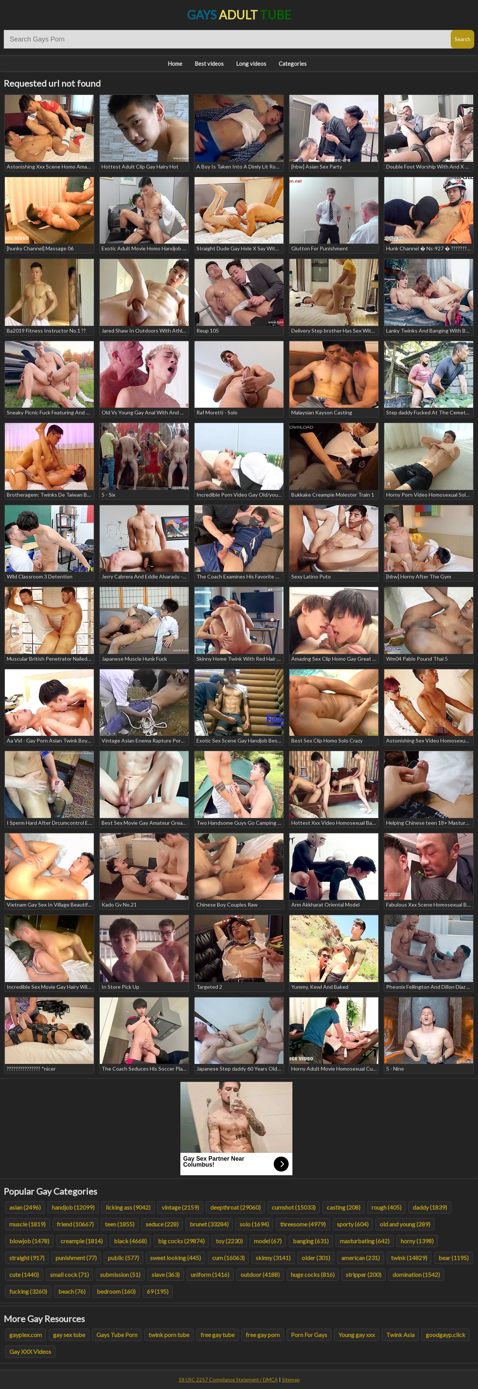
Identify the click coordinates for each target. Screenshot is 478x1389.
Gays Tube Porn (116, 1334)
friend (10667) (75, 1224)
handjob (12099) (73, 1207)
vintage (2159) (180, 1207)
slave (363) (166, 1274)
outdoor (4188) (260, 1274)
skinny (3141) (273, 1257)
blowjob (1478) (29, 1240)
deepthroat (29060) (235, 1207)
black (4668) (130, 1240)
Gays (239, 14)
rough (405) (386, 1207)
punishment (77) (76, 1257)
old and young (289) (405, 1224)
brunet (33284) (209, 1224)
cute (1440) (24, 1274)
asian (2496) (25, 1207)
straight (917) (26, 1257)
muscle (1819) (27, 1224)
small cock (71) (69, 1274)
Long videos (251, 63)
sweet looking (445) (175, 1257)
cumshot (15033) (294, 1207)
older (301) (316, 1257)
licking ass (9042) (128, 1207)
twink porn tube (169, 1334)
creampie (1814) (81, 1240)
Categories (293, 63)
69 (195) (157, 1291)
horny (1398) (417, 1240)
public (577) (123, 1257)
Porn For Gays (309, 1334)
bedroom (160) (116, 1291)
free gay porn (263, 1334)
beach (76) (72, 1291)
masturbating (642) (364, 1240)
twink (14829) (409, 1257)
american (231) (360, 1257)
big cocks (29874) (181, 1240)
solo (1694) (254, 1224)
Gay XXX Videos (30, 1351)
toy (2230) (229, 1240)
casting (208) (343, 1207)
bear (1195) (453, 1257)
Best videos (209, 63)
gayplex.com (25, 1334)
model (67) (268, 1240)
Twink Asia (400, 1334)
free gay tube (218, 1334)
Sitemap (291, 1380)
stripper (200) (363, 1274)
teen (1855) (119, 1224)
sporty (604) (353, 1224)
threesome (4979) (303, 1224)
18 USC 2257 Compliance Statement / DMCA (228, 1380)
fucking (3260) (28, 1291)
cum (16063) (228, 1257)
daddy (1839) (430, 1207)
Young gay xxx (356, 1334)
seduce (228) (162, 1224)
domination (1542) (416, 1274)
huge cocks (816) (313, 1274)
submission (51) (120, 1274)
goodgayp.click (445, 1334)
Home (175, 63)
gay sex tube (69, 1334)
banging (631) (311, 1240)
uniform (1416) (210, 1274)
